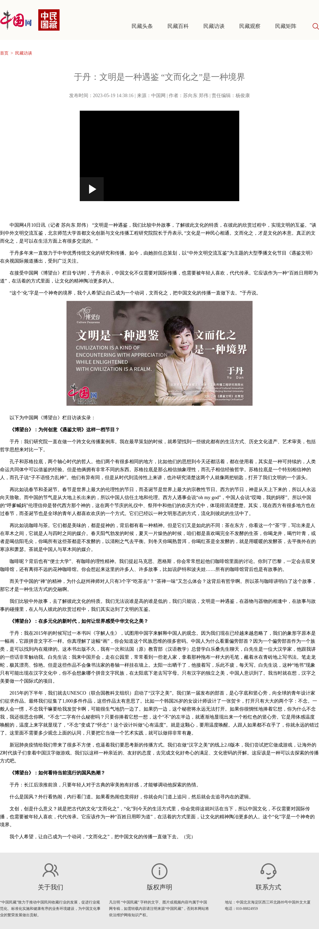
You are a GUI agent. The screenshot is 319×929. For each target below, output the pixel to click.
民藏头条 (142, 26)
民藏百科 (178, 26)
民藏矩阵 (285, 26)
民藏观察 (250, 26)
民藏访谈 (214, 26)
